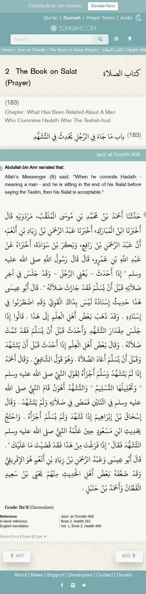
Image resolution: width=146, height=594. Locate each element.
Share (26, 536)
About (20, 575)
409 (129, 556)
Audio (126, 17)
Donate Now (103, 6)
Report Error (9, 536)
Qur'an (50, 17)
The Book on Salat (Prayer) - (86, 50)
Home (7, 50)
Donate (124, 575)
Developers (80, 575)
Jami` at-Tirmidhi (31, 50)
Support (55, 575)
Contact (104, 575)
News (37, 575)
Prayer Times (100, 17)
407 (17, 556)
